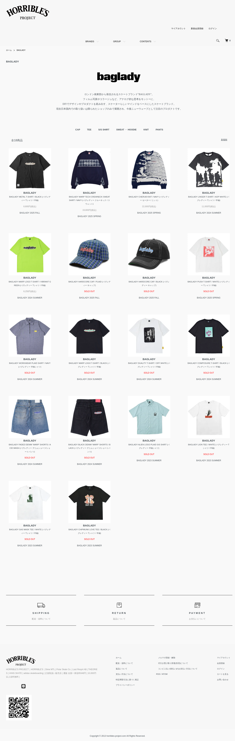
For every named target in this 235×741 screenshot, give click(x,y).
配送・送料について (128, 665)
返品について (125, 671)
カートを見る (224, 676)
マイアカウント (178, 28)
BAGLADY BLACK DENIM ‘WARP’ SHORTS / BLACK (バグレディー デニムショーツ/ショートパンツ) (89, 449)
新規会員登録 (197, 28)
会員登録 (222, 665)
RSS (161, 676)
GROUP (117, 41)
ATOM (168, 676)
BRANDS (89, 41)
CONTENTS (145, 41)
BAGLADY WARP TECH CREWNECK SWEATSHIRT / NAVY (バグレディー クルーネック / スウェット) (89, 200)
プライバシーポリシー (129, 687)
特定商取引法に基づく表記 (131, 681)
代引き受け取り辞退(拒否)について (175, 665)
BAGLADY (22, 50)
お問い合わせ (224, 681)
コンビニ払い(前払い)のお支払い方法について (180, 671)
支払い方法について (128, 676)
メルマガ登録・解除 (168, 660)
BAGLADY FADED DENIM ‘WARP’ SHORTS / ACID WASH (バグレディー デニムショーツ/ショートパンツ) (30, 449)
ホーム (9, 50)
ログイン (213, 28)
